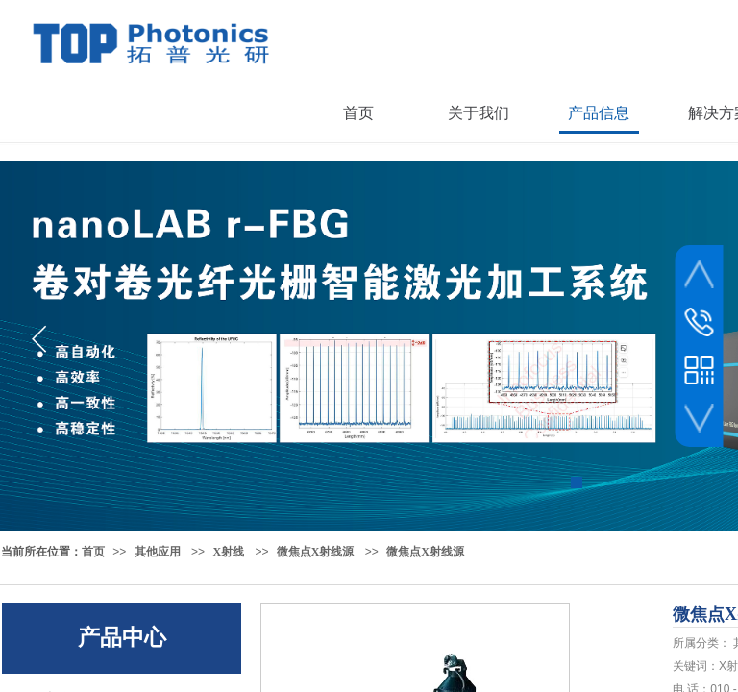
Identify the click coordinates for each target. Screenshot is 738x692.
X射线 (228, 551)
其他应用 (158, 551)
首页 (93, 551)
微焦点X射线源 (316, 551)
